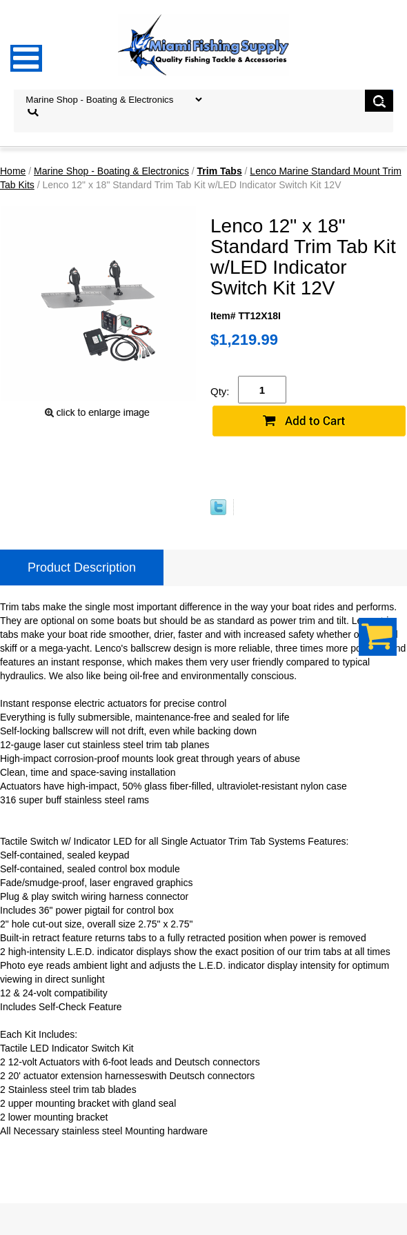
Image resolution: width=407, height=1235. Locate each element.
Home (13, 171)
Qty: (220, 391)
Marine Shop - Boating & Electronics (111, 171)
